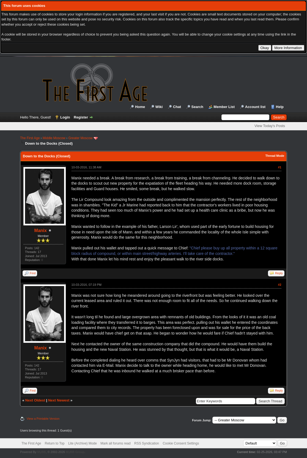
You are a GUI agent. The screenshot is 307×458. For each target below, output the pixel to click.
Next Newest (58, 400)
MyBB (41, 452)
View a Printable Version (43, 418)
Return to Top (55, 443)
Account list (255, 107)
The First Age (30, 138)
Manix (40, 230)
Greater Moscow (80, 138)
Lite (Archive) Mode (82, 443)
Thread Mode (274, 155)
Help (280, 107)
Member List (224, 107)
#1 (279, 167)
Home (140, 107)
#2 (279, 284)
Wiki (159, 107)
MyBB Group (75, 452)
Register (81, 117)
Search (197, 107)
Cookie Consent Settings (181, 443)
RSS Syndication (146, 443)
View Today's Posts (269, 126)
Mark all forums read (115, 443)
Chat (177, 107)
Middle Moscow (54, 138)
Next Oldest (35, 400)
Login (65, 117)
